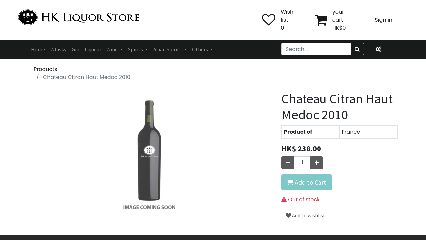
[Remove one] (287, 162)
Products (45, 69)
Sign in (383, 20)
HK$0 (339, 28)
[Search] (357, 49)
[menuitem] (38, 49)
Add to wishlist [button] (305, 215)
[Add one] (316, 162)
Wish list (287, 16)
